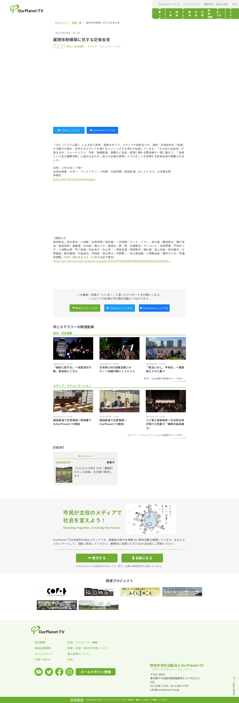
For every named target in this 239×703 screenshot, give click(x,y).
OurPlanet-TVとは (65, 4)
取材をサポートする (85, 308)
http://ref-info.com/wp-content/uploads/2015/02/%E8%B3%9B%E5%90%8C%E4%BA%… (112, 261)
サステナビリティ (100, 13)
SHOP (141, 4)
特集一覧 (60, 13)
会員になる (142, 557)
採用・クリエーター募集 (82, 642)
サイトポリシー (44, 654)
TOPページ (61, 22)
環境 (84, 13)
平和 (124, 13)
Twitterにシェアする (69, 130)
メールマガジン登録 (168, 4)
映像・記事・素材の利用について (83, 648)
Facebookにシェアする (102, 130)
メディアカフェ (88, 4)
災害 (133, 13)
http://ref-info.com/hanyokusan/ (74, 179)
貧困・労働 (146, 13)
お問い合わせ (43, 659)
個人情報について (78, 654)
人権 (75, 13)
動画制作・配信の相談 (113, 4)
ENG (131, 4)
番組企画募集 (43, 648)
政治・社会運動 (75, 46)
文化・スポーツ (164, 13)
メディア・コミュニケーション (104, 46)
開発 (116, 13)
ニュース (59, 46)
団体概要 (40, 642)
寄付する (194, 3)
